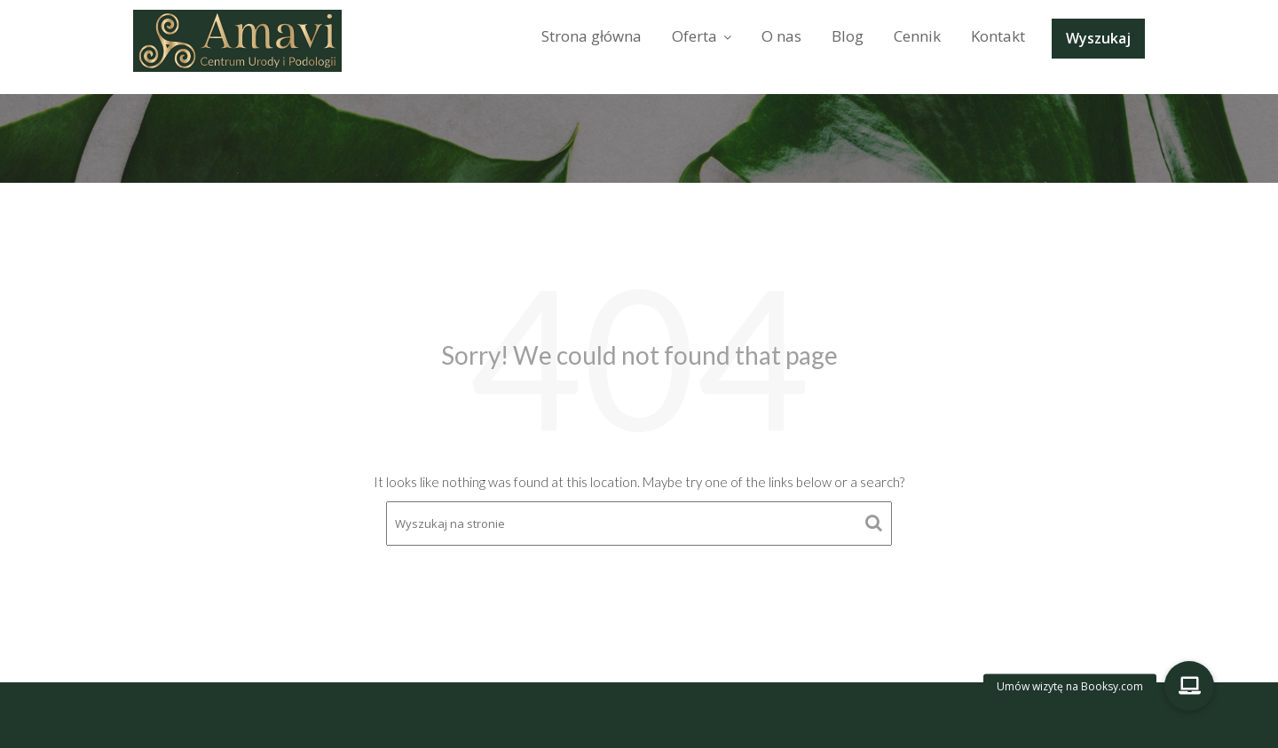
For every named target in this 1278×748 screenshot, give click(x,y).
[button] (1189, 686)
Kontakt (998, 36)
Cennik (917, 36)
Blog (848, 36)
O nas (781, 36)
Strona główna (591, 36)
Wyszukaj (1098, 38)
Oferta (694, 36)
